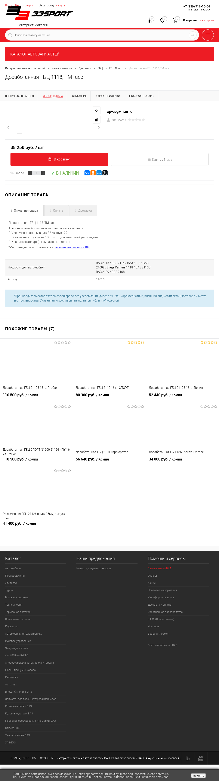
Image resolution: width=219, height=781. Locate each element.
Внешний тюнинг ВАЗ (18, 692)
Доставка (85, 211)
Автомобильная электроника (23, 633)
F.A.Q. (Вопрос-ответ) (161, 619)
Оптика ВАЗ (12, 728)
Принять (198, 775)
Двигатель (11, 583)
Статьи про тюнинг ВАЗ (162, 645)
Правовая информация (162, 590)
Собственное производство (165, 612)
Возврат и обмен (158, 633)
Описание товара (26, 211)
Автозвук (11, 684)
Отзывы (153, 575)
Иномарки (11, 677)
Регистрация (24, 5)
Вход (8, 5)
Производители (15, 575)
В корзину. (59, 159)
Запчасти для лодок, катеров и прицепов (30, 699)
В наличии (65, 173)
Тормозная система (18, 612)
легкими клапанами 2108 (72, 247)
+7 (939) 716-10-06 (196, 6)
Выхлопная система (18, 619)
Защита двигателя (16, 648)
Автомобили (13, 568)
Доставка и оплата (160, 604)
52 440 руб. (182, 397)
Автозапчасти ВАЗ (159, 568)
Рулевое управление (18, 641)
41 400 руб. (36, 526)
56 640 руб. (109, 461)
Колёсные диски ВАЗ (18, 706)
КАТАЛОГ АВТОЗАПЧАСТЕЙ (35, 54)
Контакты (154, 626)
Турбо (9, 590)
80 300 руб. (109, 397)
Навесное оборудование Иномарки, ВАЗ (30, 721)
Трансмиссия (13, 604)
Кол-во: (20, 173)
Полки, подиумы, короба (20, 670)
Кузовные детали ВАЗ (19, 713)
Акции (151, 583)
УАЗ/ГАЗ (10, 742)
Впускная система (16, 597)
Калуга (60, 5)
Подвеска (11, 626)
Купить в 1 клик (159, 160)
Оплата (58, 211)
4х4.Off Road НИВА (16, 655)
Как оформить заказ (161, 597)
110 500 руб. (36, 397)
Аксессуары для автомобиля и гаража (29, 662)
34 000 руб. (182, 461)
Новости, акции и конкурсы (93, 568)
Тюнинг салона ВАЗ (17, 735)
